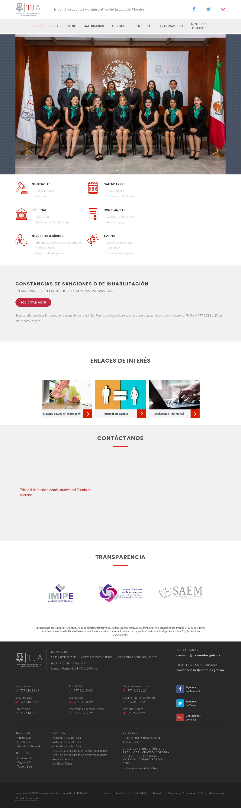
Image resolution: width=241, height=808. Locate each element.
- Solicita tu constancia (120, 216)
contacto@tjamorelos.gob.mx (198, 655)
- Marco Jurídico (44, 248)
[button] (117, 170)
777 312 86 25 (134, 690)
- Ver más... (41, 196)
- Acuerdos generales (119, 242)
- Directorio (41, 216)
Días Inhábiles (139, 793)
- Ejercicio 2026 (44, 190)
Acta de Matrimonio (212, 793)
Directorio (121, 793)
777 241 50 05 (81, 690)
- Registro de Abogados (49, 253)
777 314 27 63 (27, 713)
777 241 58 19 (81, 701)
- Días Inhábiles (115, 190)
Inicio (107, 793)
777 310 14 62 (81, 713)
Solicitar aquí (33, 302)
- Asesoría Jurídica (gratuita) (51, 222)
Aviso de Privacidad (26, 798)
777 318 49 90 (27, 701)
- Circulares (112, 248)
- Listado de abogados (119, 253)
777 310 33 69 (27, 690)
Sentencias (174, 793)
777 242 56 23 (134, 713)
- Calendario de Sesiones (121, 196)
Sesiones (191, 793)
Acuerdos (158, 793)
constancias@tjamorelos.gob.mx (200, 670)
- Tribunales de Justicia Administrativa (58, 242)
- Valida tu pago (115, 222)
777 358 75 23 (134, 701)
